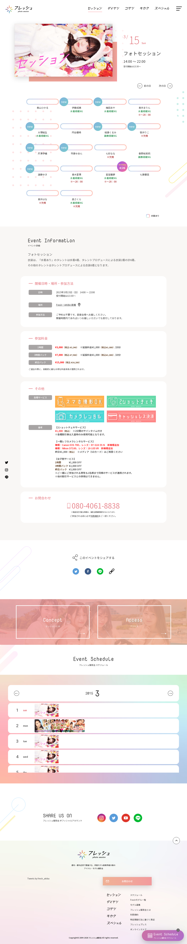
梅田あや (110, 107)
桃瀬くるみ (110, 132)
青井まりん (144, 107)
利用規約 (94, 515)
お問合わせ (127, 881)
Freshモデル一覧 (138, 899)
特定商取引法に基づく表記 (142, 919)
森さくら (76, 199)
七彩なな (110, 153)
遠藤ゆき (42, 174)
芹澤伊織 (42, 153)
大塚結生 (42, 132)
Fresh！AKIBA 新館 (66, 305)
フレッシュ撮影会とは (140, 909)
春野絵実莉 (144, 153)
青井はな (42, 199)
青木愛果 (76, 174)
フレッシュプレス (138, 924)
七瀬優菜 (144, 174)
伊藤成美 (76, 107)
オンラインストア (138, 929)
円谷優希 (76, 132)
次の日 (162, 85)
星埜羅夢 (110, 174)
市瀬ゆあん (76, 153)
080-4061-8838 (96, 505)
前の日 (147, 85)
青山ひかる (42, 107)
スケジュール (136, 895)
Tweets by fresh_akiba (38, 878)
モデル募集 (135, 904)
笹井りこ (144, 132)
